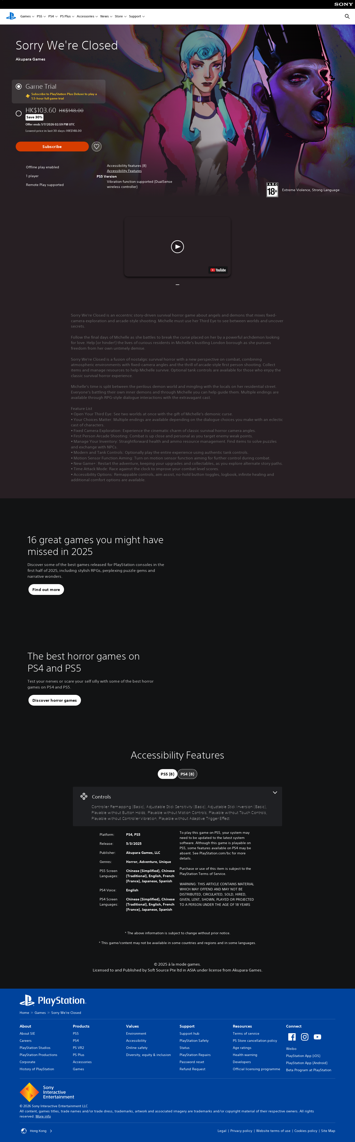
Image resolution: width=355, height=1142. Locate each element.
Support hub (189, 1033)
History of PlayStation (37, 1069)
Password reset (192, 1062)
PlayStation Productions (38, 1055)
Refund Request (192, 1069)
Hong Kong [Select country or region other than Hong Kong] (37, 1131)
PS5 (39, 17)
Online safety (136, 1047)
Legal (222, 1131)
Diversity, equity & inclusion (148, 1055)
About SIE (27, 1033)
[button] (124, 170)
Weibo (291, 1048)
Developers (242, 1062)
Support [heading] (187, 1026)
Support (135, 17)
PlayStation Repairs (195, 1055)
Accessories (85, 17)
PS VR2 (78, 1047)
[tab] (167, 774)
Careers (26, 1040)
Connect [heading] (294, 1026)
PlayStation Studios (35, 1047)
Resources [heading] (242, 1026)
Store (119, 17)
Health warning (245, 1055)
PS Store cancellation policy (255, 1040)
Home (24, 1012)
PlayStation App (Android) (306, 1063)
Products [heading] (81, 1026)
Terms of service (246, 1033)
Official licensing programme (256, 1069)
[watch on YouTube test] (218, 270)
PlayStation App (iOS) (303, 1056)
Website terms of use (273, 1131)
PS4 (51, 17)
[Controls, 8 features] (177, 806)
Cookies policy (305, 1131)
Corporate (27, 1062)
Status (185, 1047)
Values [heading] (132, 1026)
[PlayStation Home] (11, 16)
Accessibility (136, 1040)
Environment (136, 1033)
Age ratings (242, 1047)
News (104, 17)
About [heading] (25, 1026)
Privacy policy (241, 1131)
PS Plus (65, 17)
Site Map (328, 1131)
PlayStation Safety (194, 1040)
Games (25, 17)
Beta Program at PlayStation (308, 1070)
